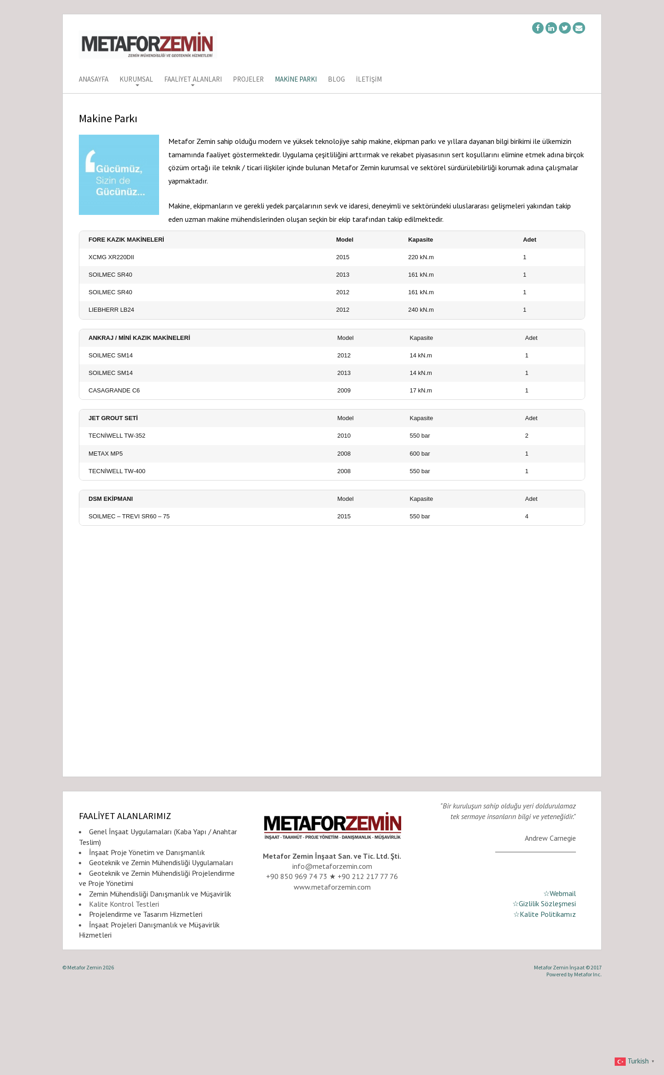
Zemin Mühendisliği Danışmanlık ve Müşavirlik (160, 976)
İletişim (369, 79)
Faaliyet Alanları (193, 80)
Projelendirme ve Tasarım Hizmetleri (145, 997)
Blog (336, 79)
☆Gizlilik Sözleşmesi (544, 986)
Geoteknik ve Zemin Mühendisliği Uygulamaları (161, 945)
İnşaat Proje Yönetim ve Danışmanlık (147, 935)
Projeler (248, 79)
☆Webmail (559, 976)
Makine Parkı (296, 79)
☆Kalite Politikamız (544, 997)
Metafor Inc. (588, 1057)
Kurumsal (136, 80)
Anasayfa (93, 79)
